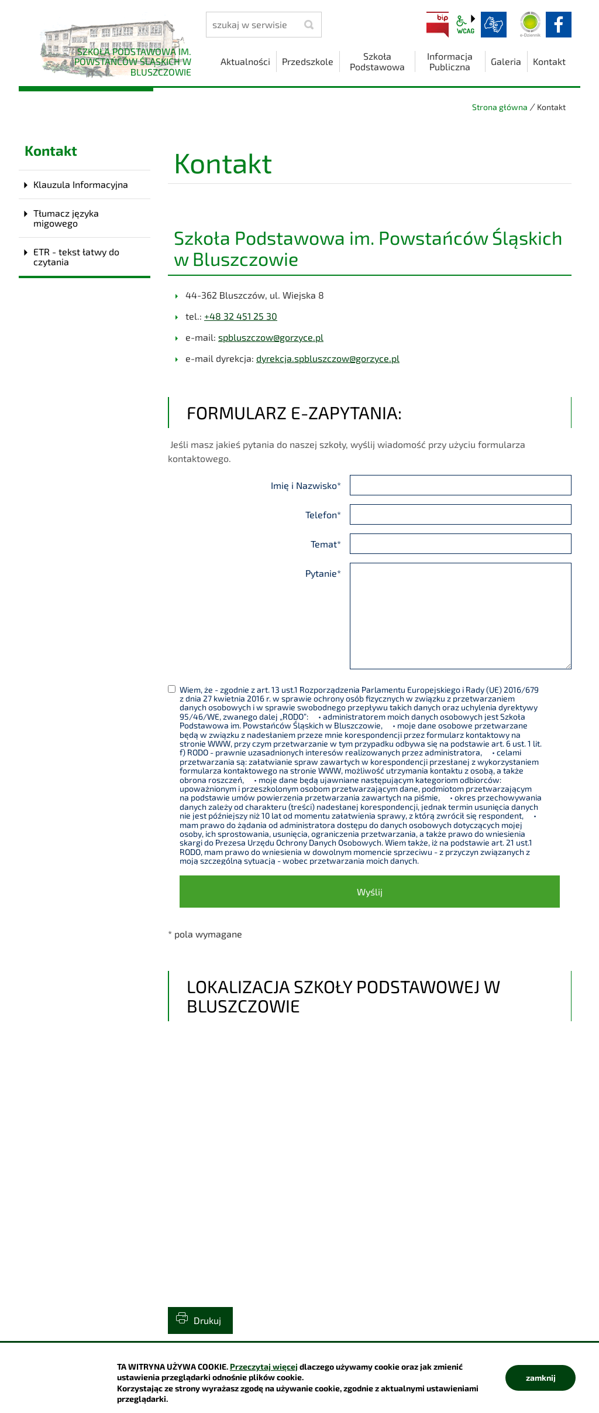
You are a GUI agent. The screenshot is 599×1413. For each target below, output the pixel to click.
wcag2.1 (465, 24)
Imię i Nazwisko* (306, 485)
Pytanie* (323, 573)
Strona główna (500, 107)
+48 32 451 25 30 (240, 315)
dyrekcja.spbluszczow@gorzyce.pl (328, 358)
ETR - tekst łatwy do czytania (76, 257)
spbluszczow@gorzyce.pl (270, 337)
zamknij (541, 1378)
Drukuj (207, 1320)
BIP (437, 24)
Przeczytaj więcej (264, 1366)
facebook (559, 24)
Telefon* (323, 514)
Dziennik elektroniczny (530, 24)
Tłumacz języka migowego (66, 218)
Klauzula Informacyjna (80, 184)
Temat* (326, 543)
